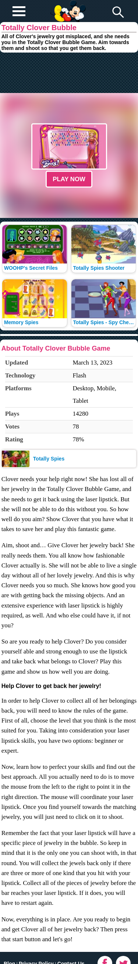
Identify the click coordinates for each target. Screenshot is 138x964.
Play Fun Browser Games (67, 5)
